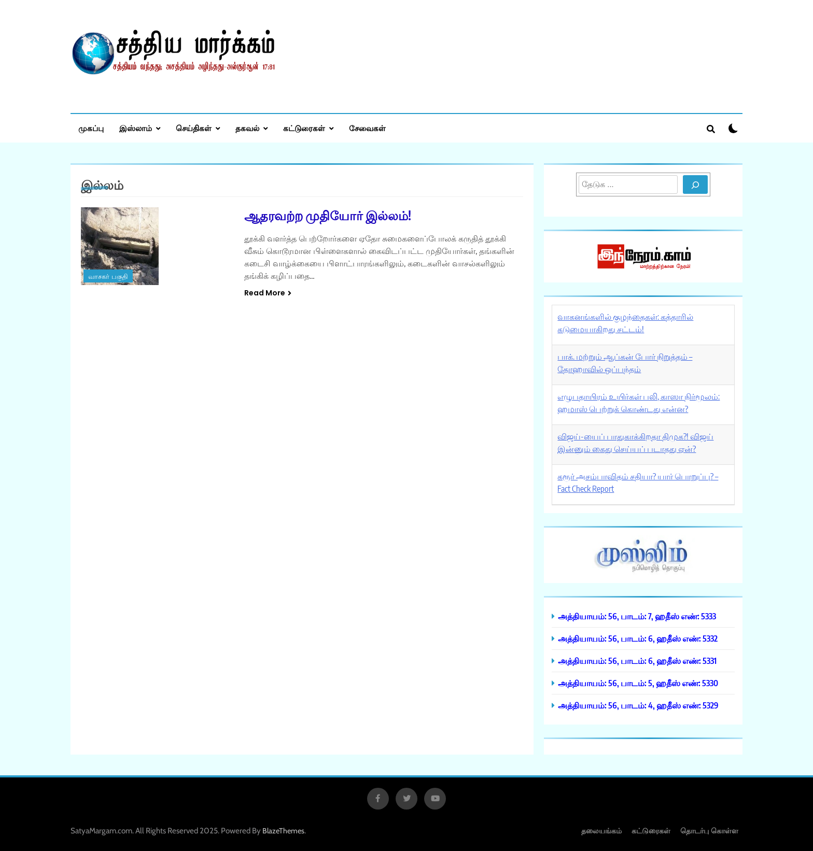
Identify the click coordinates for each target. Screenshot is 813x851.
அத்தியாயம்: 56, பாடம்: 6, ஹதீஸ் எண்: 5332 (638, 638)
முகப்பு (91, 128)
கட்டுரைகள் (304, 128)
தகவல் (247, 128)
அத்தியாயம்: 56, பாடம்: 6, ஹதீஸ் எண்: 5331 (637, 660)
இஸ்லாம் (135, 128)
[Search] (695, 184)
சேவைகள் (367, 128)
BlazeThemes (283, 830)
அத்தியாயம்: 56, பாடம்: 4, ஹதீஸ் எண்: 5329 (638, 705)
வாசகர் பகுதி (108, 276)
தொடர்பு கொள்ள (709, 830)
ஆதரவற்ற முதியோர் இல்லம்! (327, 215)
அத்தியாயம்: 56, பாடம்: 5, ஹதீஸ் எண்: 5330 (638, 682)
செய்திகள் (194, 128)
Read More (267, 293)
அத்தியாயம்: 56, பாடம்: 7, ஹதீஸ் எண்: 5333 (637, 616)
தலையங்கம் (601, 830)
